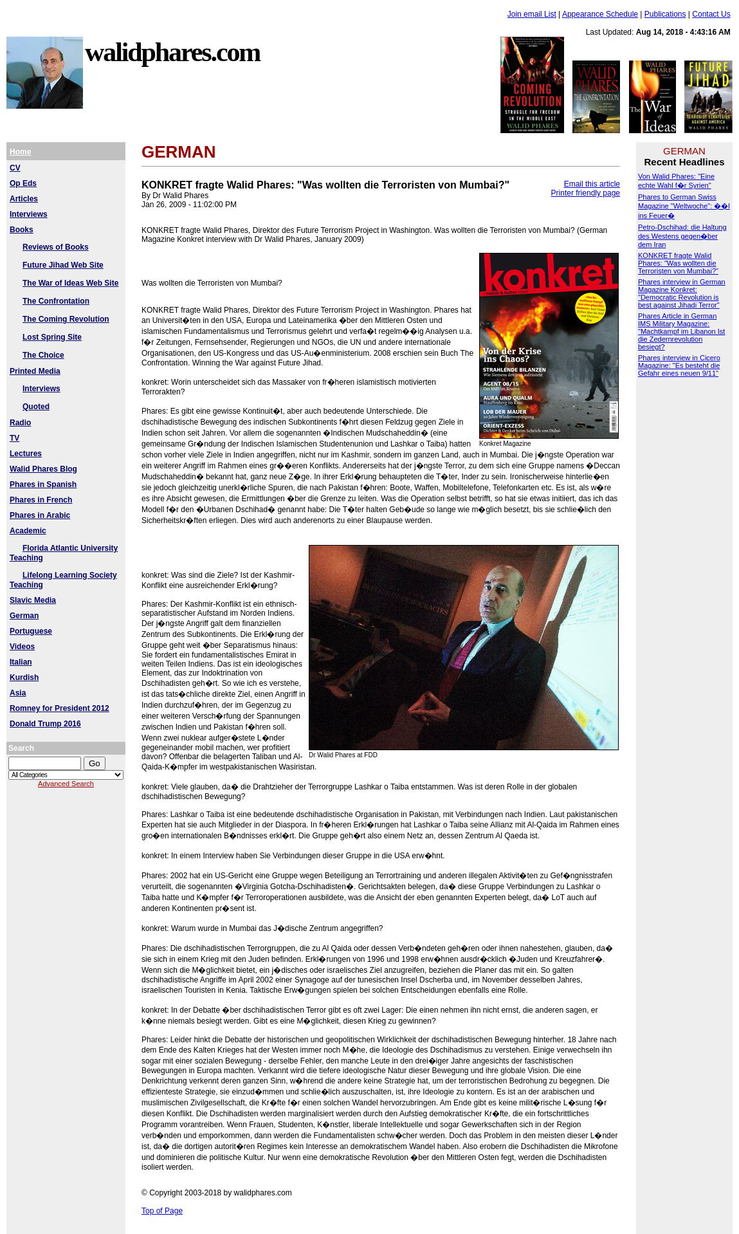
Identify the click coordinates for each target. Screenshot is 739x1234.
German (24, 615)
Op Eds (23, 183)
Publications (665, 14)
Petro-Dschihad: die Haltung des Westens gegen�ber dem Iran (682, 235)
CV (15, 167)
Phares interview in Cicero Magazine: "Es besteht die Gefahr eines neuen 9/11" (679, 365)
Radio (20, 422)
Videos (22, 646)
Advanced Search (66, 783)
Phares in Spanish (43, 484)
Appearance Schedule (600, 14)
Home (20, 151)
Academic (28, 530)
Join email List (531, 14)
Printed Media (35, 371)
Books (21, 229)
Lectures (26, 453)
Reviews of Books (56, 247)
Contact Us (711, 14)
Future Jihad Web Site (63, 265)
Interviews (29, 214)
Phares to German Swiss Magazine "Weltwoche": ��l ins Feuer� (684, 206)
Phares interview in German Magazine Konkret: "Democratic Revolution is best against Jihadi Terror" (681, 293)
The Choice (43, 355)
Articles (24, 198)
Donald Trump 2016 (45, 723)
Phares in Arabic (40, 515)
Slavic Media (33, 600)
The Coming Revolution (66, 319)
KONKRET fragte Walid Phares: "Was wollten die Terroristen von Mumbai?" (678, 263)
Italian (21, 662)
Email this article (592, 184)
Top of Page (162, 1210)
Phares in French (41, 499)
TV (14, 438)
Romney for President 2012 (59, 708)
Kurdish (24, 677)
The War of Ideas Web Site (70, 283)
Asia (18, 692)
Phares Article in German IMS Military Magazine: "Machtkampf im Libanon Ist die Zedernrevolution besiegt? (681, 331)
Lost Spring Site (52, 337)
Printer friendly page (585, 193)
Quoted (36, 406)
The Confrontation (56, 301)
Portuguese (31, 631)
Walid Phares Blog (43, 469)
